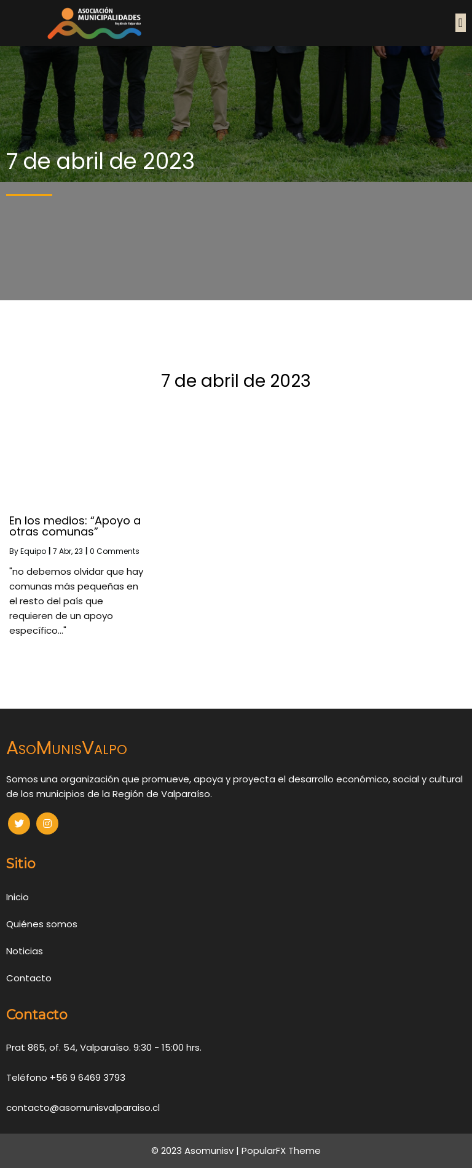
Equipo (33, 551)
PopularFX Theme (281, 1150)
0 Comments (115, 551)
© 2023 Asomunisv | (196, 1150)
